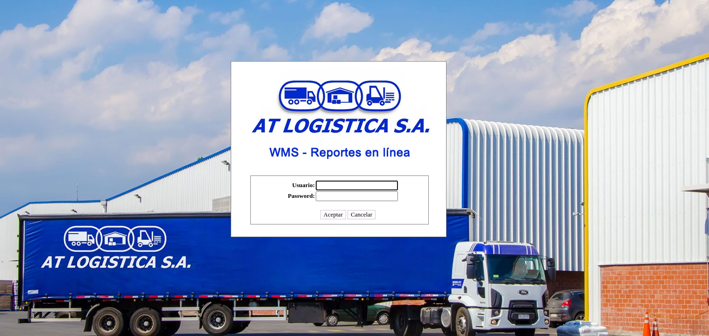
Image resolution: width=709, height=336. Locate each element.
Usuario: (303, 185)
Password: (301, 195)
